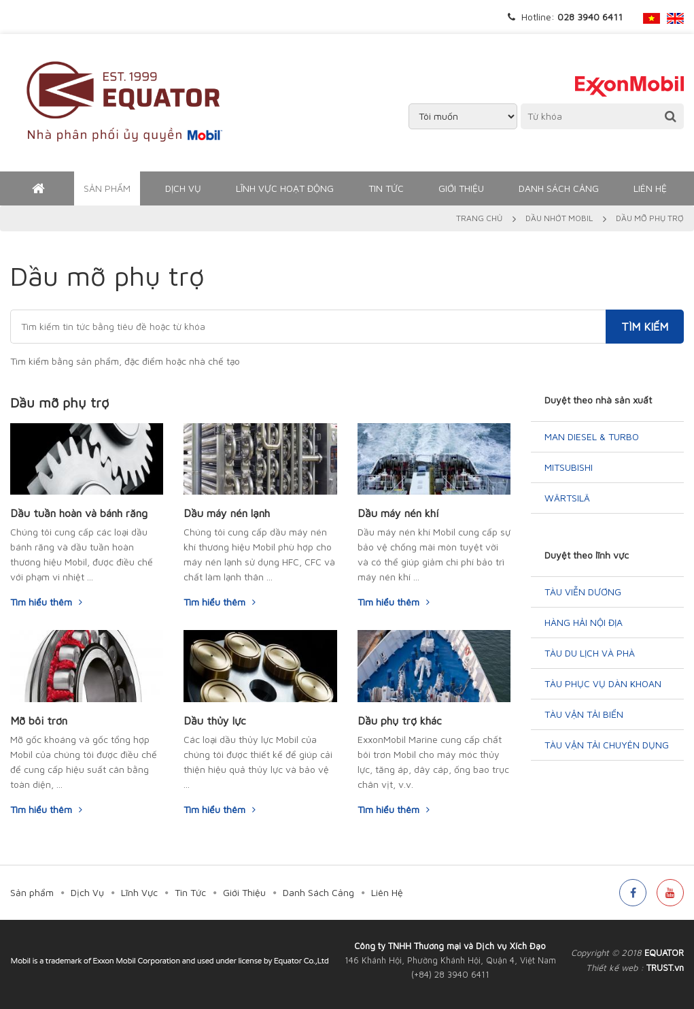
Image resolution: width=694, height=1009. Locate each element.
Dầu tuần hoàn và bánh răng (79, 513)
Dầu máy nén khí (398, 513)
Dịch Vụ (183, 188)
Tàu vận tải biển (583, 714)
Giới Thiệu (461, 188)
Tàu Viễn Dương (582, 591)
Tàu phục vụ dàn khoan (602, 683)
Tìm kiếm (644, 326)
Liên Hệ (650, 188)
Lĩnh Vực (139, 892)
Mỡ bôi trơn (38, 720)
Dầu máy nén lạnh (227, 513)
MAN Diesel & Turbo (591, 436)
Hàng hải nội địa (583, 622)
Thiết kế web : (615, 967)
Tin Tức (386, 188)
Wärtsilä (567, 497)
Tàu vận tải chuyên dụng (606, 744)
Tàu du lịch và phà (589, 653)
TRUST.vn (665, 967)
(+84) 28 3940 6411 (450, 974)
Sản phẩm (107, 188)
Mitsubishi (568, 467)
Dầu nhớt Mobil (559, 218)
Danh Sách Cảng (559, 188)
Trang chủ (479, 218)
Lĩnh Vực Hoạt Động (285, 188)
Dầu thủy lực (215, 720)
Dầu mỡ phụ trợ (59, 402)
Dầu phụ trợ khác (400, 720)
